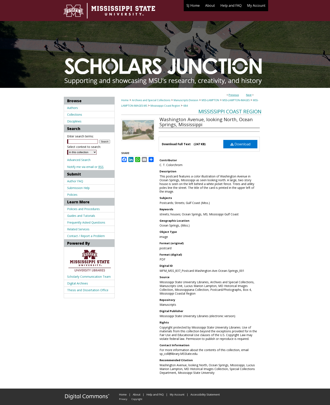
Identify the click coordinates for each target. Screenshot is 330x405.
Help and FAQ (155, 394)
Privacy (123, 399)
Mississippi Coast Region (165, 105)
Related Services (78, 229)
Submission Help (78, 188)
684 (185, 105)
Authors (72, 108)
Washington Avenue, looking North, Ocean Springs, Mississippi (206, 121)
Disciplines (74, 121)
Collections (74, 115)
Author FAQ (75, 181)
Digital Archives (77, 283)
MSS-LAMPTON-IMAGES (236, 100)
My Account (177, 394)
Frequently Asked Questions (86, 222)
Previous (234, 95)
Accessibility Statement (205, 394)
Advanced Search (78, 160)
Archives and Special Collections (151, 100)
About (136, 394)
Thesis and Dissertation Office (87, 290)
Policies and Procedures (83, 209)
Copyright (136, 399)
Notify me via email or (85, 167)
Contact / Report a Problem (86, 236)
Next (248, 95)
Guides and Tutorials (81, 216)
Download (240, 144)
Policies (72, 195)
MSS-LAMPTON (210, 100)
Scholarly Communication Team (89, 277)
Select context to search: (84, 147)
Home (125, 100)
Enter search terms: (80, 136)
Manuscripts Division (186, 100)
